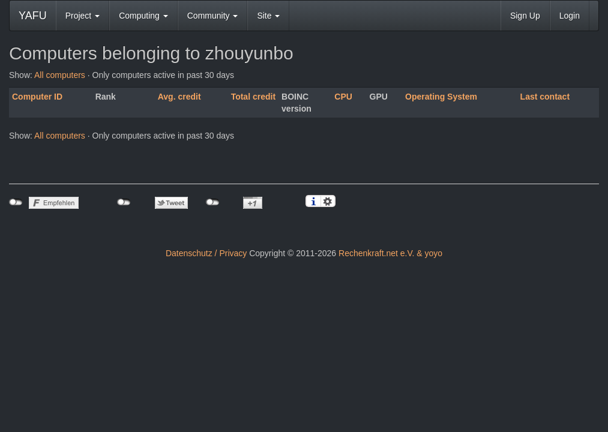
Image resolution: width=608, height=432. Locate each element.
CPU (343, 96)
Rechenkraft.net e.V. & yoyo (390, 253)
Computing (143, 15)
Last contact (545, 96)
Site (268, 15)
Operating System (441, 96)
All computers (59, 75)
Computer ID (37, 96)
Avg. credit (179, 96)
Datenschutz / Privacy (206, 253)
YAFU (33, 16)
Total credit (253, 96)
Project (82, 15)
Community (212, 15)
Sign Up (525, 15)
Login (569, 15)
